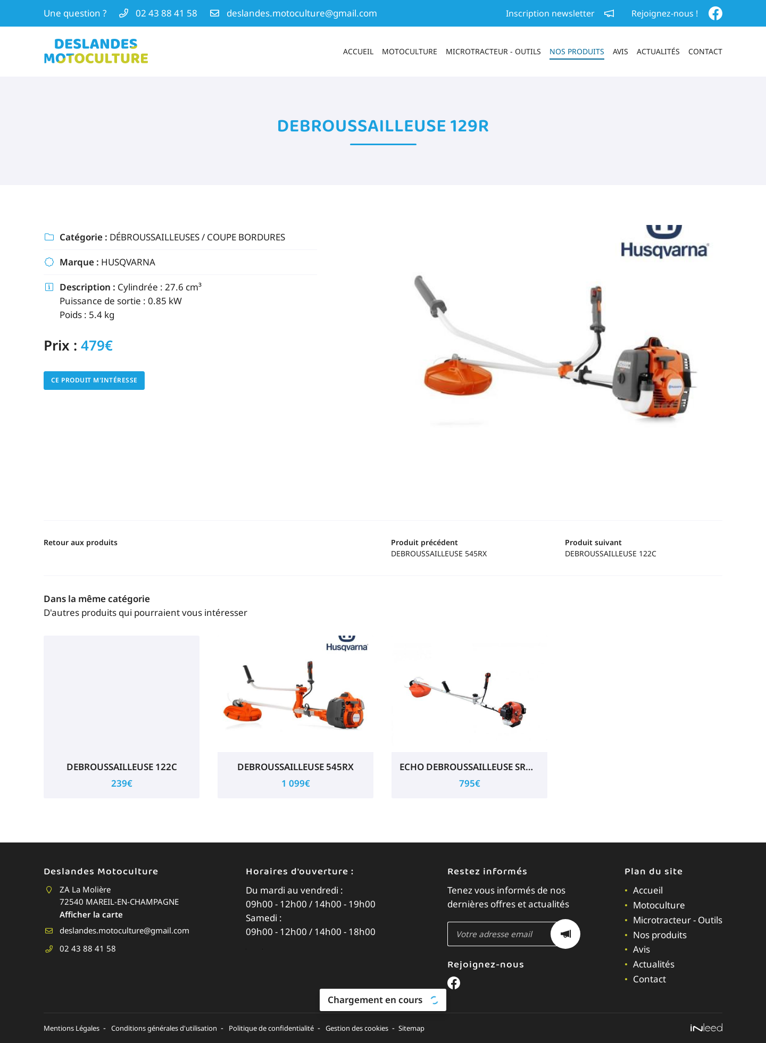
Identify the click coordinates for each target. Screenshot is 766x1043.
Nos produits (576, 51)
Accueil (358, 51)
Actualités (658, 51)
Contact (705, 51)
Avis (620, 51)
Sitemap (462, 1028)
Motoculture (409, 51)
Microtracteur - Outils (493, 51)
